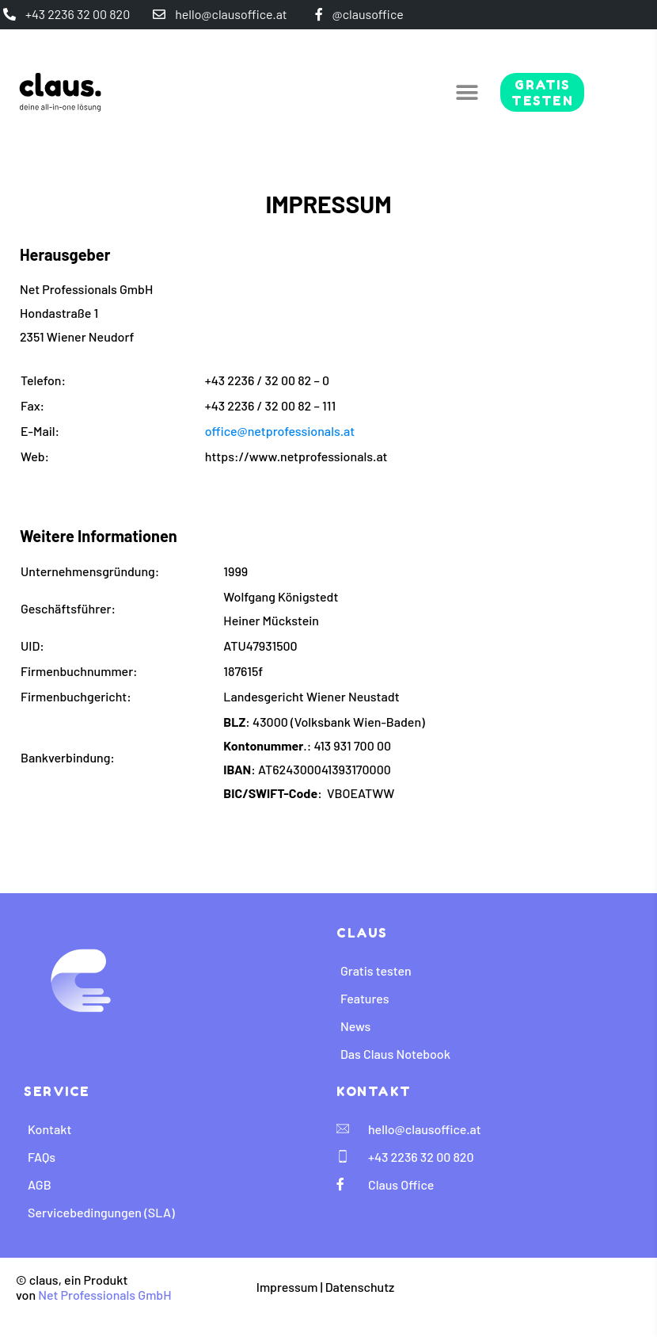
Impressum (287, 1286)
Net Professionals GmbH (104, 1294)
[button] (466, 92)
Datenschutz (360, 1286)
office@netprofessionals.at (280, 430)
